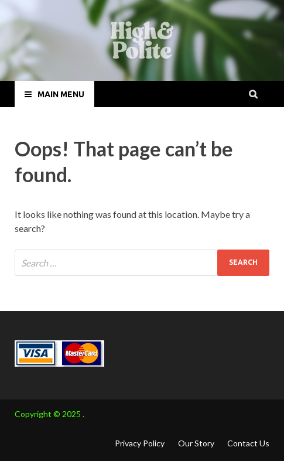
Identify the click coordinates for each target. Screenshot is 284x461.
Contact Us (248, 443)
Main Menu (60, 94)
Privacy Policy (140, 443)
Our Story (196, 443)
